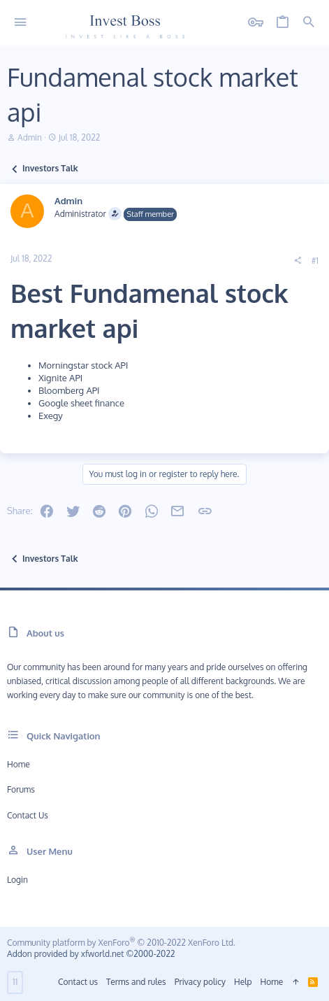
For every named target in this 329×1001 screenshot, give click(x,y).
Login (17, 879)
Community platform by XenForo (121, 942)
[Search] (308, 22)
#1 (315, 260)
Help (243, 982)
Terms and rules (136, 982)
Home (18, 764)
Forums (21, 789)
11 (15, 982)
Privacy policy (200, 982)
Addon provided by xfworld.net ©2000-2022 (91, 954)
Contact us (27, 815)
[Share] (297, 261)
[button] (20, 22)
